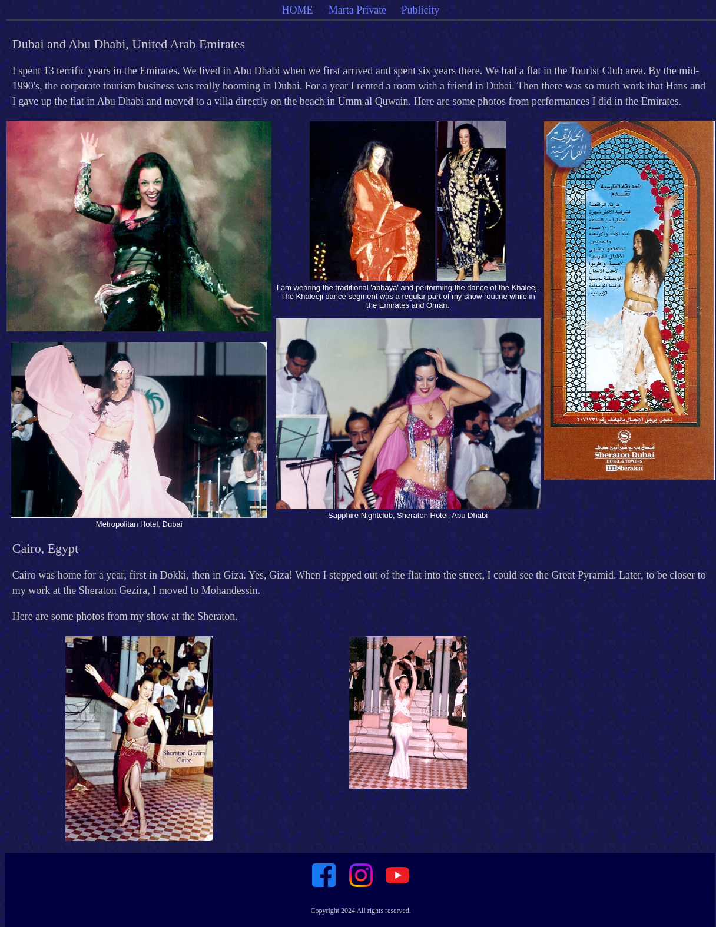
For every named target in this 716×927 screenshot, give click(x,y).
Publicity (421, 10)
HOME (299, 10)
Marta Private (357, 10)
